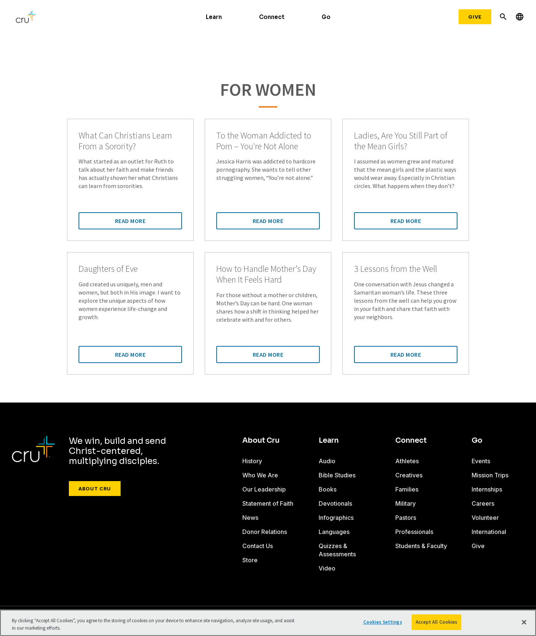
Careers (483, 503)
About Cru (95, 489)
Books (327, 489)
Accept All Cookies (436, 622)
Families (406, 489)
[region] (268, 623)
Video (327, 568)
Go (326, 16)
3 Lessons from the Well (395, 269)
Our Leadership (264, 489)
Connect (271, 16)
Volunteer (485, 517)
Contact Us (257, 546)
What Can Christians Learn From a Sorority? (125, 141)
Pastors (405, 517)
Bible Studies (337, 475)
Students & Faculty (421, 546)
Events (481, 461)
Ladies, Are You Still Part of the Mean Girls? (400, 141)
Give (475, 17)
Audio (327, 461)
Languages (334, 531)
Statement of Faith (267, 503)
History (252, 461)
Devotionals (335, 503)
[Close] (524, 622)
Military (405, 503)
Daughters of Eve (108, 269)
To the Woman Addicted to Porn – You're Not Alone (263, 141)
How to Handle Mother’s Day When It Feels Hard (266, 274)
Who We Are (260, 475)
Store (250, 560)
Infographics (336, 517)
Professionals (414, 531)
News (250, 517)
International (489, 531)
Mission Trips (490, 475)
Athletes (407, 461)
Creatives (408, 475)
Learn (214, 16)
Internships (487, 489)
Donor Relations (264, 531)
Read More (130, 221)
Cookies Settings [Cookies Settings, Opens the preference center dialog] (382, 622)
